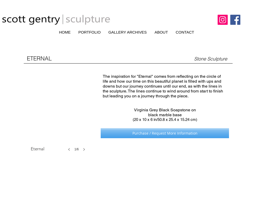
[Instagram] (223, 20)
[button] (59, 115)
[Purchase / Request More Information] (165, 133)
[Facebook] (235, 20)
